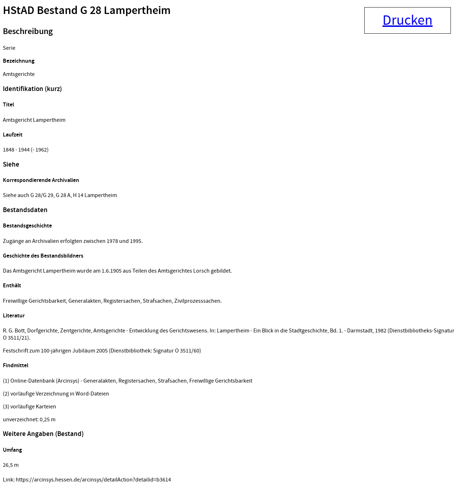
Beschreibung (28, 31)
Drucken (408, 20)
